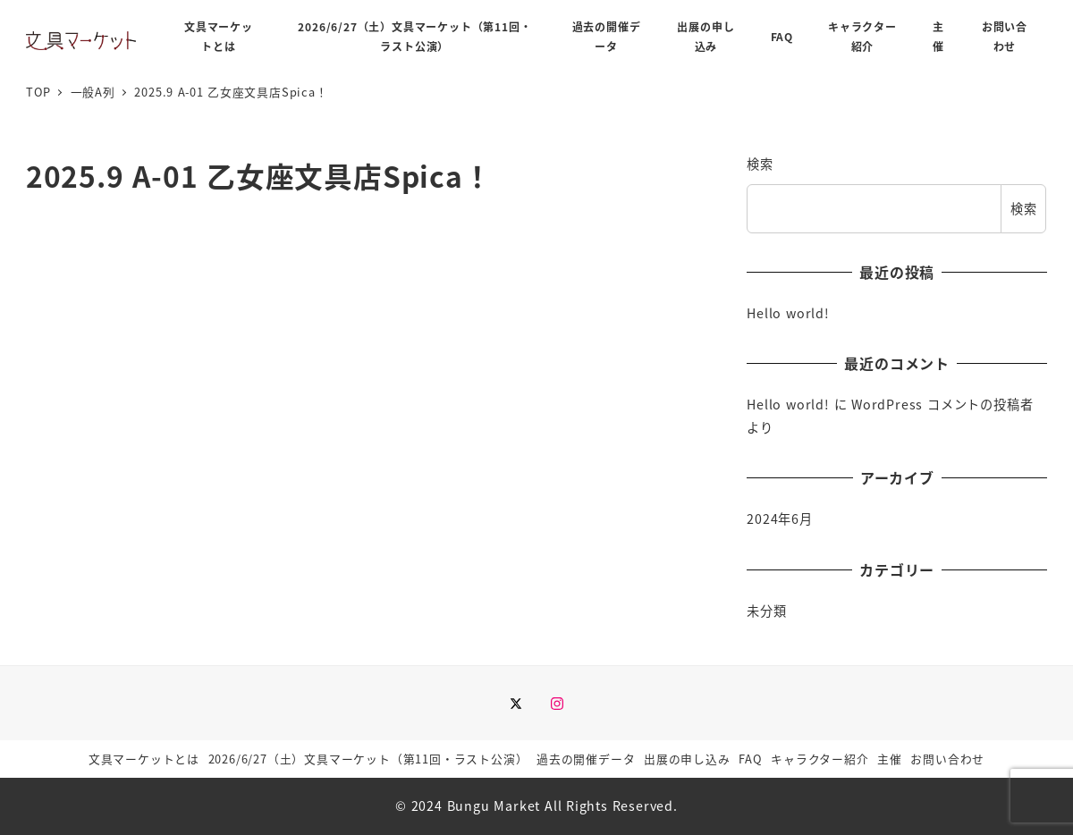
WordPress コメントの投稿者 (942, 404)
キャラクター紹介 (819, 758)
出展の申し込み (687, 758)
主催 (889, 758)
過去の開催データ (585, 758)
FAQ (750, 758)
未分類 (766, 611)
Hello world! (788, 313)
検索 (760, 164)
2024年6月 (780, 518)
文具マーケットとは (144, 758)
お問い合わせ (947, 758)
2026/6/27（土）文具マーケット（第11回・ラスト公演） (368, 758)
